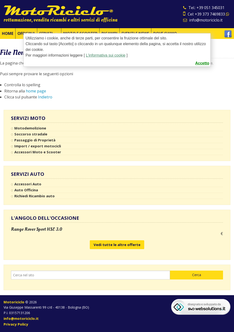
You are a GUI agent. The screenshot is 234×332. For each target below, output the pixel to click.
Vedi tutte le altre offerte (117, 244)
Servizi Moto (28, 118)
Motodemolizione (30, 128)
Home (7, 33)
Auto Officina (26, 189)
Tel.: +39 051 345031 (203, 7)
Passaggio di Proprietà (34, 140)
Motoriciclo (14, 302)
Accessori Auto (27, 184)
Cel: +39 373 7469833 (206, 14)
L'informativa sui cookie (106, 55)
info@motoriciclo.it (203, 20)
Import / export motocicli (37, 146)
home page (36, 91)
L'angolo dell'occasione (45, 218)
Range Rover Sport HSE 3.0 (36, 229)
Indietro (45, 97)
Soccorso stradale (30, 134)
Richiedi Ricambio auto (34, 195)
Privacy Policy (16, 324)
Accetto (202, 63)
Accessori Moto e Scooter (37, 152)
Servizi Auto (27, 174)
